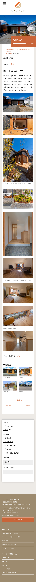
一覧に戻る (18, 400)
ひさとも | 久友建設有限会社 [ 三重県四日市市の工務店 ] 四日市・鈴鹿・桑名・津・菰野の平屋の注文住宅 (16, 502)
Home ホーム (6, 529)
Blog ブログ (5, 561)
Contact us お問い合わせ (9, 572)
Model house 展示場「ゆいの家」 (11, 537)
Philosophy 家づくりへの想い (10, 533)
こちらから (18, 356)
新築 (12, 64)
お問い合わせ (18, 519)
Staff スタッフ (6, 565)
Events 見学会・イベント (9, 544)
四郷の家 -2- (9, 442)
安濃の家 (28, 405)
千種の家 (8, 449)
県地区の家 (8, 405)
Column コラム (6, 557)
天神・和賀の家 (10, 445)
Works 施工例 (5, 540)
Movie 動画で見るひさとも (9, 554)
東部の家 (8, 438)
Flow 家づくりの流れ (8, 548)
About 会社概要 (6, 569)
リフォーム (9, 426)
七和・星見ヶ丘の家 (12, 453)
